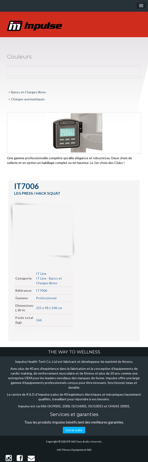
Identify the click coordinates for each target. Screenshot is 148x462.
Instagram (9, 458)
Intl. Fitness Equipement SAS (74, 449)
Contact (31, 458)
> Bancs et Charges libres (27, 92)
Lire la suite (74, 430)
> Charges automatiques (26, 99)
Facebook (20, 458)
